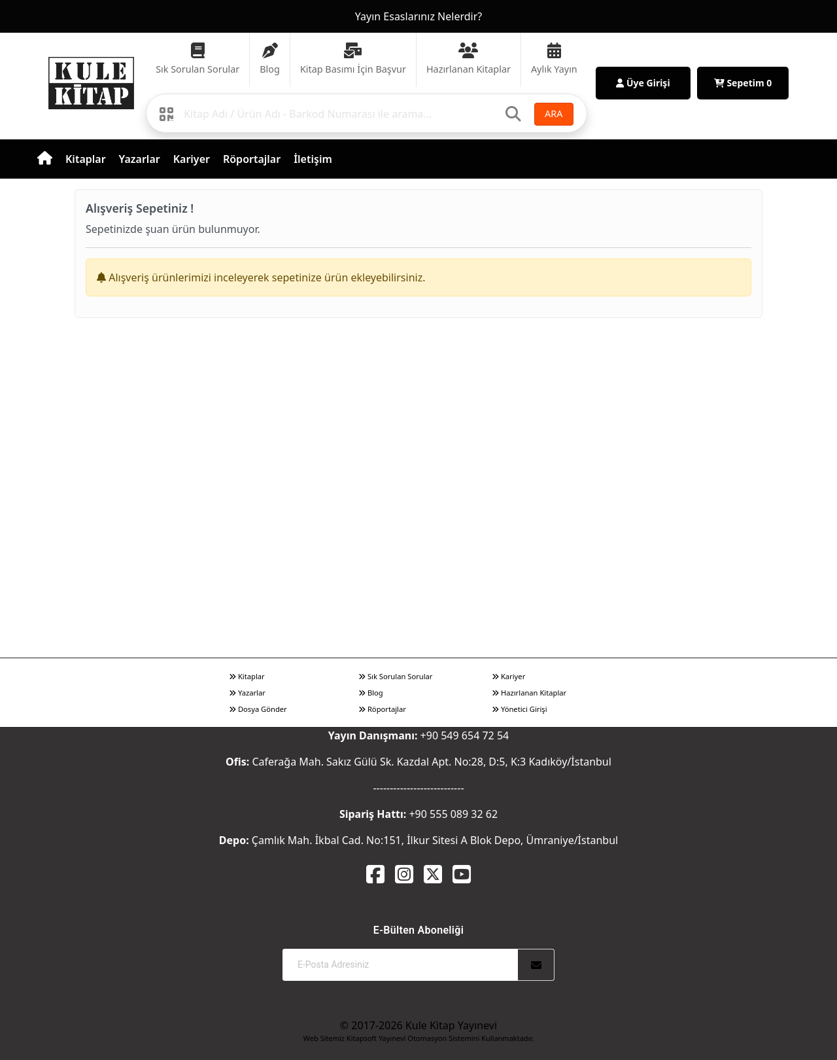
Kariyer (191, 159)
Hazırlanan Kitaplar (529, 693)
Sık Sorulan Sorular (395, 676)
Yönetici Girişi (519, 709)
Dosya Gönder (258, 709)
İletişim (313, 159)
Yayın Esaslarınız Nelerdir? (418, 16)
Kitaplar (85, 159)
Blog (370, 693)
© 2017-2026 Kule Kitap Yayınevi (418, 1025)
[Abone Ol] (536, 965)
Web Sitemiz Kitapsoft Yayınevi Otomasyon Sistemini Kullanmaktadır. (418, 1038)
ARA (553, 113)
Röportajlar (252, 159)
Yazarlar (139, 159)
